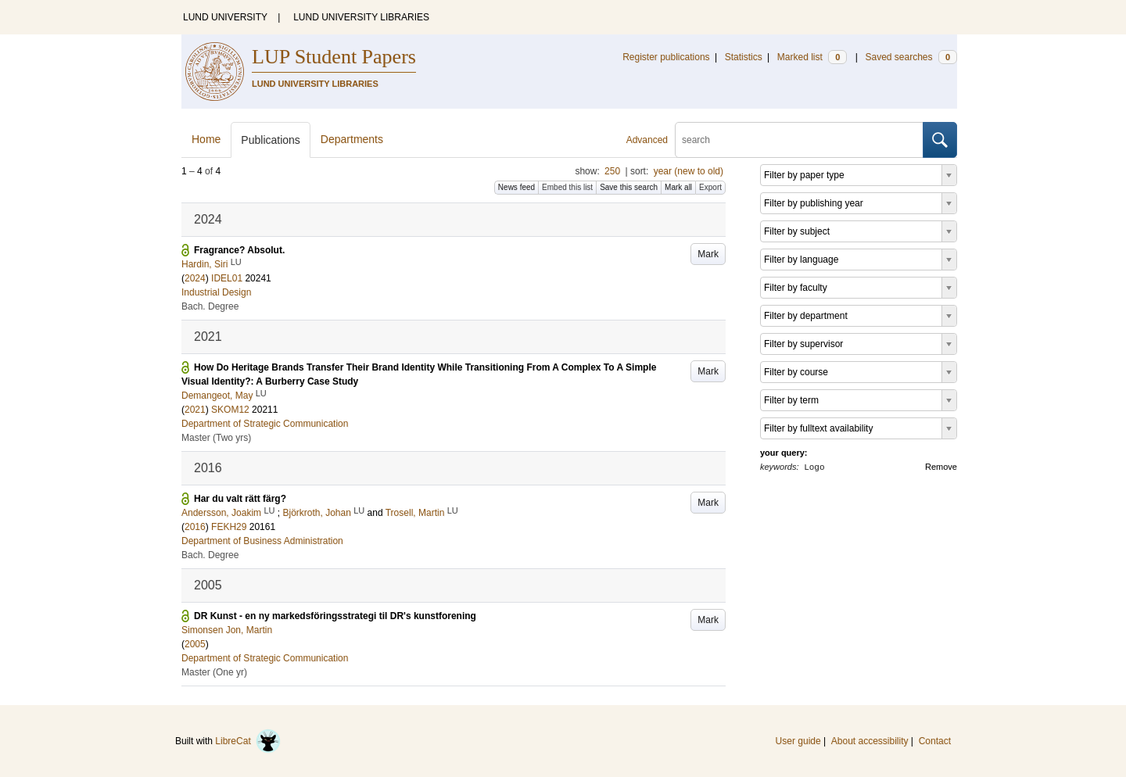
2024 (195, 278)
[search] (799, 140)
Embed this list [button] (567, 187)
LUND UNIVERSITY (225, 17)
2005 (195, 644)
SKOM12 (230, 409)
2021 (195, 409)
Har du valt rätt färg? (240, 498)
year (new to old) (688, 171)
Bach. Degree (209, 306)
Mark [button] (708, 254)
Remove (941, 466)
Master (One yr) (214, 672)
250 (612, 171)
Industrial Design (216, 292)
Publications (270, 140)
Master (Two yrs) (216, 437)
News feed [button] (516, 187)
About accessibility (870, 741)
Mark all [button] (678, 187)
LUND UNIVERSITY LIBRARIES (361, 17)
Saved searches (911, 57)
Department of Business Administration (262, 540)
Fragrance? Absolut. (239, 250)
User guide (798, 741)
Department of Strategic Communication (264, 423)
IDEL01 (226, 278)
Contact (935, 741)
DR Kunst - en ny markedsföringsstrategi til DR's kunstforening (335, 615)
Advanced (647, 139)
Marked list (812, 57)
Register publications (665, 57)
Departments (352, 139)
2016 (195, 526)
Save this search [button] (629, 187)
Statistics (743, 57)
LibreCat (248, 741)
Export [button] (710, 187)
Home (206, 139)
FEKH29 (228, 526)
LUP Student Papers (334, 56)
